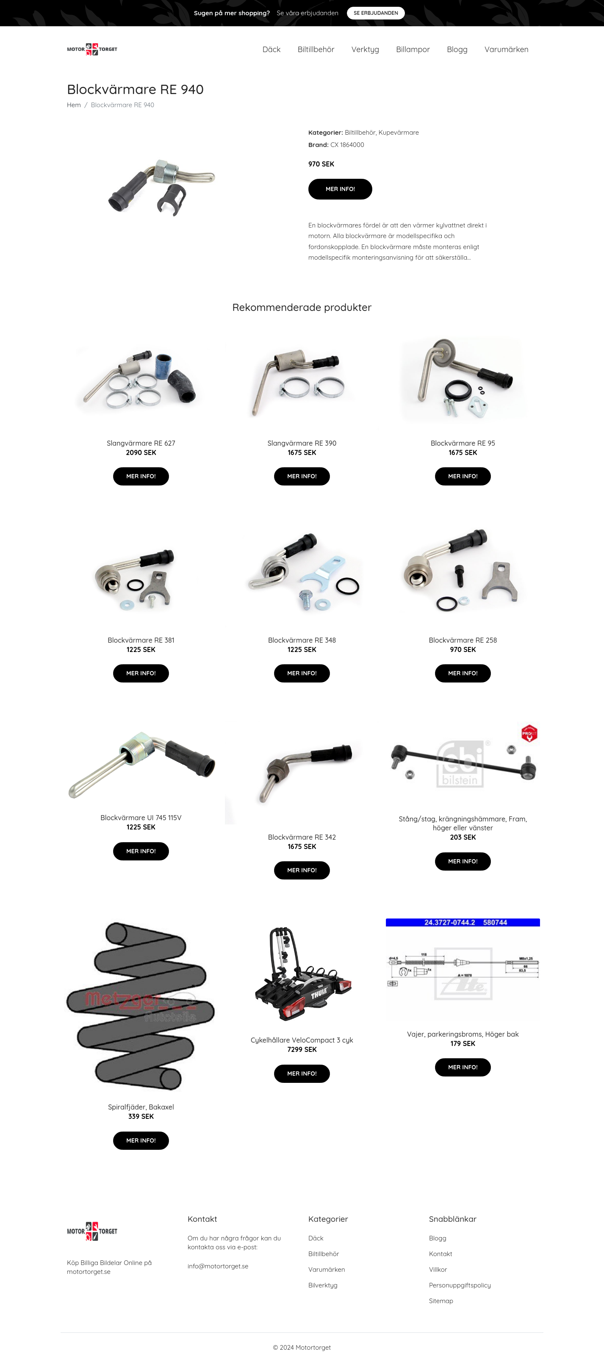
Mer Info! (340, 192)
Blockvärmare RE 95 (463, 445)
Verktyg (366, 50)
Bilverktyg (323, 1288)
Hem (74, 107)
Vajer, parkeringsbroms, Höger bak (463, 1036)
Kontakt (440, 1257)
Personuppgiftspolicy (460, 1288)
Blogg (457, 50)
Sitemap (441, 1304)
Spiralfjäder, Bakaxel (141, 1110)
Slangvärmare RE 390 (302, 445)
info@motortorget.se (218, 1269)
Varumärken (507, 50)
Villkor (438, 1272)
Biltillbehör (316, 50)
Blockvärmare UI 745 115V (140, 820)
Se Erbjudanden (376, 13)
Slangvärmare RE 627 (141, 445)
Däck (272, 50)
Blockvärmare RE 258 (463, 642)
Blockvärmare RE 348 (302, 642)
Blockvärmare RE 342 (302, 839)
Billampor (413, 50)
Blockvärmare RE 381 (141, 642)
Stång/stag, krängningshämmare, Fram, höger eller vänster (463, 826)
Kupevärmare (399, 135)
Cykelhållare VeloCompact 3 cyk (302, 1043)
